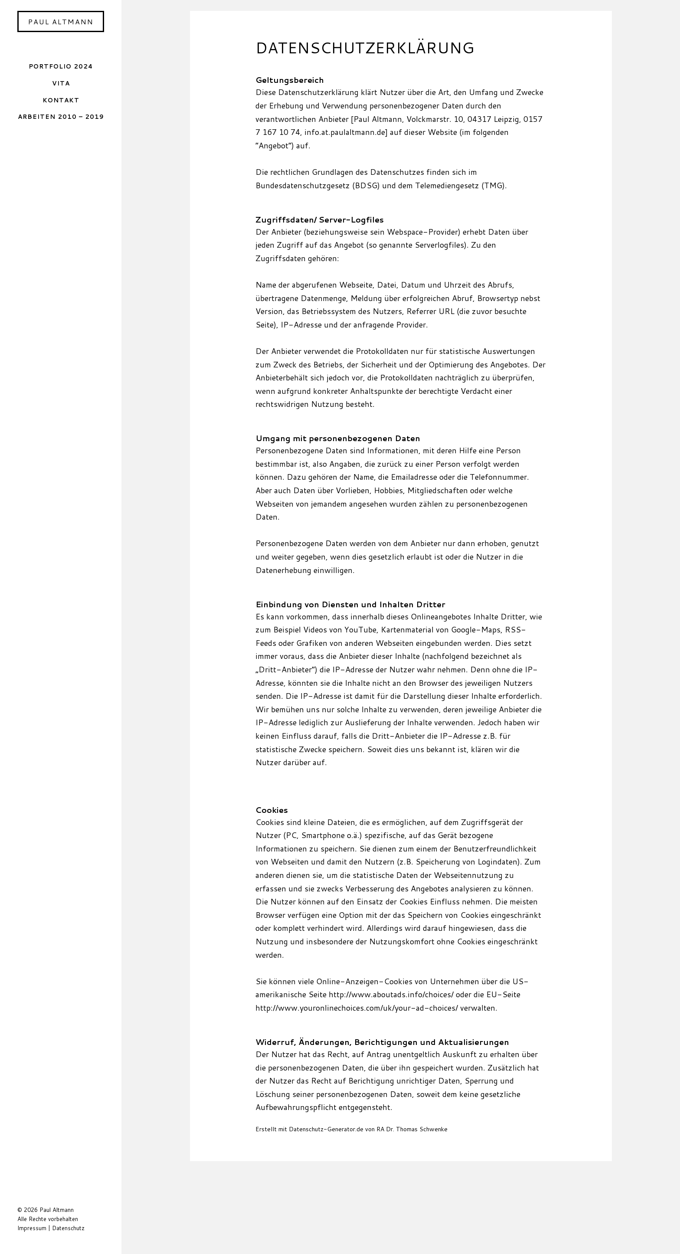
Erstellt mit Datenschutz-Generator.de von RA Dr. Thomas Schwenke (351, 1129)
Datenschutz (68, 1228)
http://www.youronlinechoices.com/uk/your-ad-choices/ (357, 1007)
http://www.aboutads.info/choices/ (391, 994)
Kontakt (60, 100)
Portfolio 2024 (61, 66)
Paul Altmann (61, 21)
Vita (61, 83)
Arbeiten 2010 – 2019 (61, 116)
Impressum (31, 1228)
